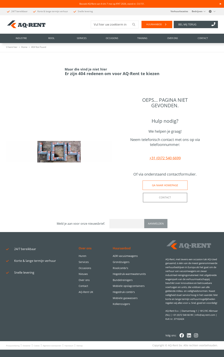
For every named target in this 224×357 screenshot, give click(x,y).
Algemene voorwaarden (52, 346)
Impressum (68, 346)
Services (84, 262)
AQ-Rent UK (86, 292)
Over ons (84, 280)
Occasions (85, 268)
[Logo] (188, 244)
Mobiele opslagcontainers (129, 286)
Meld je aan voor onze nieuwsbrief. (81, 224)
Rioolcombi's (120, 268)
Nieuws (83, 274)
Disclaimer (27, 346)
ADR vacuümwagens (125, 256)
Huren (82, 256)
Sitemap (79, 346)
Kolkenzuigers (121, 304)
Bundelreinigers (123, 280)
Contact (83, 286)
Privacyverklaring (13, 346)
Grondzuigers (121, 262)
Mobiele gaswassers (125, 298)
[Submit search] (134, 24)
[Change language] (212, 11)
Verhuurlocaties (179, 11)
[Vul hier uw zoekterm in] (110, 24)
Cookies (37, 346)
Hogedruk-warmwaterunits (129, 274)
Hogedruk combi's (124, 292)
